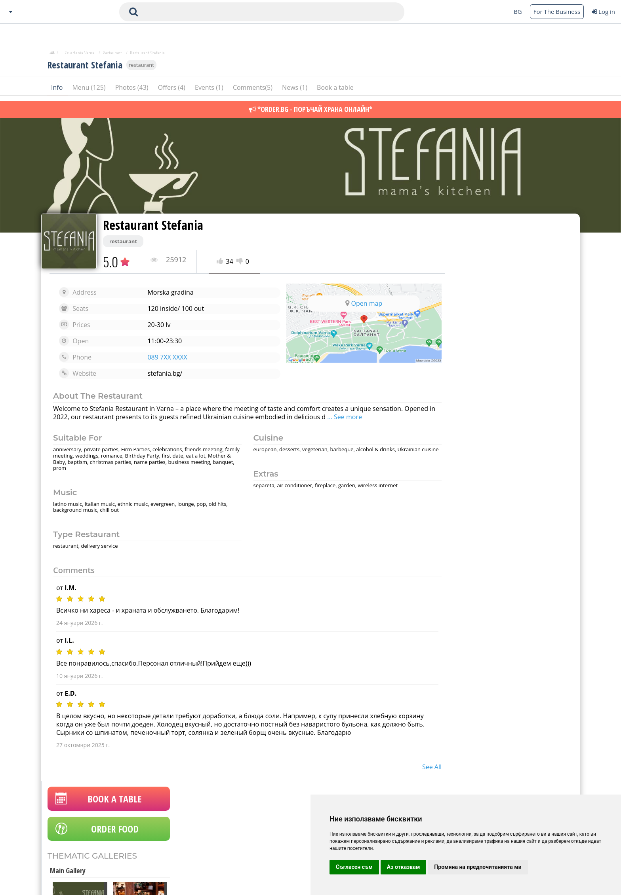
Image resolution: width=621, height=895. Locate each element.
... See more (376, 416)
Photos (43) (132, 90)
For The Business (556, 11)
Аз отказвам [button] (403, 867)
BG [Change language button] (518, 11)
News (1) (295, 90)
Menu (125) (89, 90)
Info (57, 90)
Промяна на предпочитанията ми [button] (477, 867)
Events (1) (210, 90)
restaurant (141, 68)
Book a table (335, 90)
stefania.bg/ (161, 373)
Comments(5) (253, 90)
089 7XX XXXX (164, 357)
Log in (603, 11)
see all (417, 767)
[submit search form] (133, 11)
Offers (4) (172, 90)
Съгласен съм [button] (354, 867)
